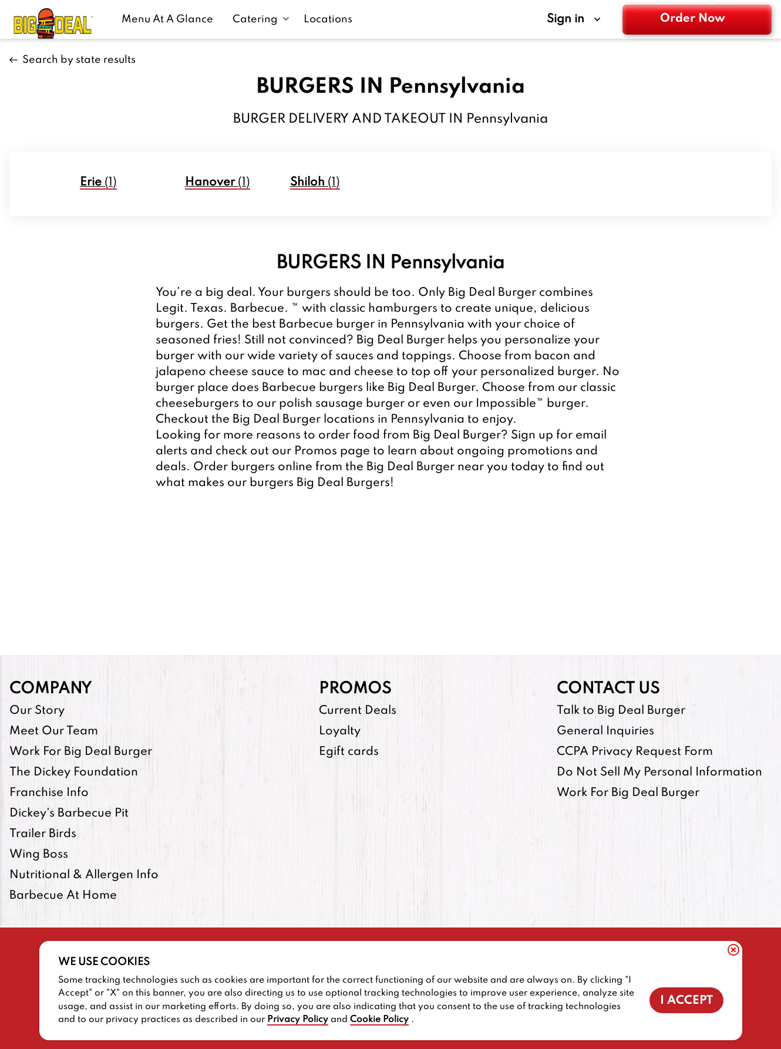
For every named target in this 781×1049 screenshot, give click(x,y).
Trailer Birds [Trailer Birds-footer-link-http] (42, 834)
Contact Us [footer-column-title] (608, 689)
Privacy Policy (297, 1019)
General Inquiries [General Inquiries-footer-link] (605, 731)
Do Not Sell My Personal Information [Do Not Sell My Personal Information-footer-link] (659, 772)
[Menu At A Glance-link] (170, 19)
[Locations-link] (328, 19)
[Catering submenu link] (261, 19)
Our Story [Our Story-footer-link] (37, 711)
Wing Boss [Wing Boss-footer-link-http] (38, 855)
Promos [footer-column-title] (355, 689)
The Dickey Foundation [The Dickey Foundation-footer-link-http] (73, 772)
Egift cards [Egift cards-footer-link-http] (349, 752)
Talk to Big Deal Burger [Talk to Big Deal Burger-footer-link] (621, 711)
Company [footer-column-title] (50, 689)
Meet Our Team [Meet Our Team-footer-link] (53, 731)
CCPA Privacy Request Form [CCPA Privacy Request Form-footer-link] (635, 752)
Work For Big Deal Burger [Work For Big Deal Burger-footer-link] (80, 752)
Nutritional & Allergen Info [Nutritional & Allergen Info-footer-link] (84, 875)
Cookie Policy (379, 1019)
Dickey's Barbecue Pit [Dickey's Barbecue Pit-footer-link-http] (69, 813)
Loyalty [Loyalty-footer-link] (340, 731)
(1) (98, 182)
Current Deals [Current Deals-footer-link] (357, 711)
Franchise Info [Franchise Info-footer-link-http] (49, 793)
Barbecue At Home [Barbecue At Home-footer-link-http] (63, 896)
